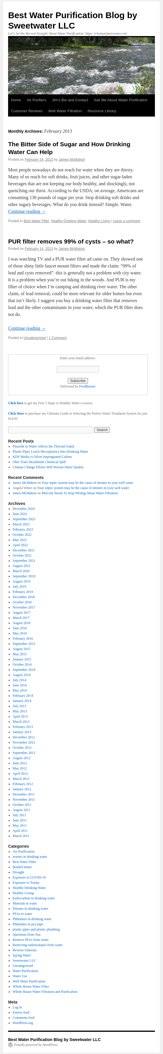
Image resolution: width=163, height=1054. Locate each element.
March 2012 (21, 779)
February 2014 (23, 696)
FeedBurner (87, 386)
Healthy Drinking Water (68, 221)
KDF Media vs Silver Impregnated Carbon (42, 457)
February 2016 (23, 638)
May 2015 (20, 654)
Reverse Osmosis (25, 950)
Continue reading (27, 211)
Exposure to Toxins (26, 883)
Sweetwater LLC (24, 960)
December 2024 (24, 509)
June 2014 (20, 685)
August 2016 (22, 623)
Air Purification (24, 851)
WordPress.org (23, 1023)
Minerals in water (25, 903)
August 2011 (21, 810)
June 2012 (20, 763)
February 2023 (23, 529)
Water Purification (25, 971)
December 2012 (24, 737)
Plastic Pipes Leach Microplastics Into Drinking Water (50, 452)
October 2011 (22, 805)
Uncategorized (35, 338)
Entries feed (21, 1012)
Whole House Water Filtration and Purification (45, 992)
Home (16, 100)
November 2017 (24, 607)
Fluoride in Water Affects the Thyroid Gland (43, 446)
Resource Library (102, 111)
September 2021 (24, 561)
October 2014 (22, 664)
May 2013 (20, 711)
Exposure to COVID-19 (29, 877)
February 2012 (23, 784)
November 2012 (24, 742)
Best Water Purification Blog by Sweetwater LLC (54, 1039)
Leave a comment (126, 221)
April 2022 (20, 545)
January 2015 (22, 659)
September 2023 (24, 519)
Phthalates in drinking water (32, 919)
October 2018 (22, 602)
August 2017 (22, 613)
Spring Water (22, 955)
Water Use (20, 976)
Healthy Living (99, 221)
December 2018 (24, 597)
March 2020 (21, 571)
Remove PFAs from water (31, 940)
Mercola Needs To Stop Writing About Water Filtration (80, 493)
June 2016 (20, 628)
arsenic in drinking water (30, 857)
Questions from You (26, 935)
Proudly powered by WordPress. (36, 1045)
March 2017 (21, 618)
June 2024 (20, 514)
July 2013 (19, 706)
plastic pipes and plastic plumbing (36, 929)
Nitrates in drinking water (30, 909)
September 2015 (24, 644)
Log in (17, 1007)
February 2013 (23, 727)
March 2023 (21, 524)
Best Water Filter (36, 221)
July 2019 (19, 587)
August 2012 (22, 758)
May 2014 (20, 690)
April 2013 (20, 716)
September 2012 (24, 753)
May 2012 (20, 768)
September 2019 (24, 576)
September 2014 (24, 670)
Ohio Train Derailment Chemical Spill (39, 462)
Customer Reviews (26, 111)
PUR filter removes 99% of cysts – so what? (71, 241)
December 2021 (24, 550)
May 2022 (20, 540)
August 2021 (22, 566)
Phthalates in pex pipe (28, 924)
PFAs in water (22, 914)
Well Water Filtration (65, 111)
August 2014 (22, 675)
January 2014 (22, 701)
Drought (18, 872)
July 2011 (19, 815)
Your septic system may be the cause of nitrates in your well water (87, 483)
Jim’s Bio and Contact (70, 100)
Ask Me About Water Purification (121, 100)
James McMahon (72, 160)
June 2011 (20, 820)
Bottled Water (22, 867)
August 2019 (22, 581)
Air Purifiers (36, 100)
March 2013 (21, 722)
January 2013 (22, 732)
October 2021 (22, 555)
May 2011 (20, 825)
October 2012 (22, 748)
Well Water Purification (29, 981)
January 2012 (22, 789)
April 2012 (20, 774)
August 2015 (22, 649)
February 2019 (23, 592)
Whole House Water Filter (31, 986)
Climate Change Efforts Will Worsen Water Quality (48, 467)
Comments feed (24, 1018)
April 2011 (20, 831)
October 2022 (22, 535)
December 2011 (24, 794)
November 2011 (24, 799)
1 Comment (58, 338)
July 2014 (19, 680)
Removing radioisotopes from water (38, 945)
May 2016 (20, 633)
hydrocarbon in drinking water (34, 898)
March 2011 (21, 836)
